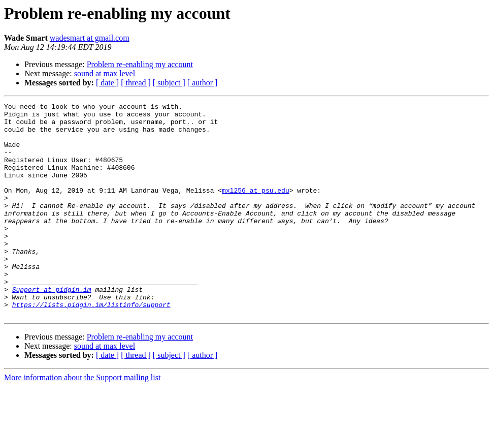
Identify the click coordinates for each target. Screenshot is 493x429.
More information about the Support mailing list (82, 420)
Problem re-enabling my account (140, 64)
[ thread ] (136, 82)
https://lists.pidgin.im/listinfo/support (91, 345)
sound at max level (104, 73)
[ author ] (202, 82)
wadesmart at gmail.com (89, 38)
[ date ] (107, 82)
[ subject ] (169, 82)
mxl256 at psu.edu (255, 208)
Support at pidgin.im (51, 327)
